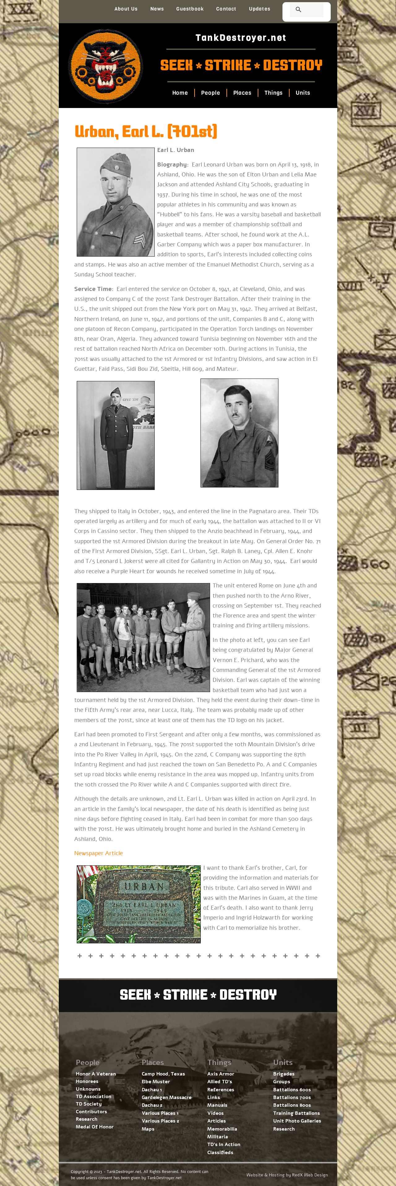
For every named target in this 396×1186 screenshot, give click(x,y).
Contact (226, 9)
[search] (299, 10)
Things (274, 93)
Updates (259, 9)
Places (242, 93)
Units (303, 93)
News (157, 9)
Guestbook (190, 9)
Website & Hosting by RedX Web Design (287, 1175)
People (210, 93)
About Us (126, 9)
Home (180, 93)
